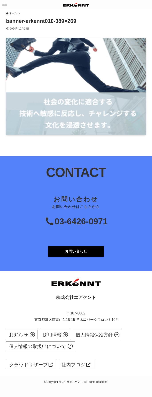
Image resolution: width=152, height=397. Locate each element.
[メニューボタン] (4, 4)
